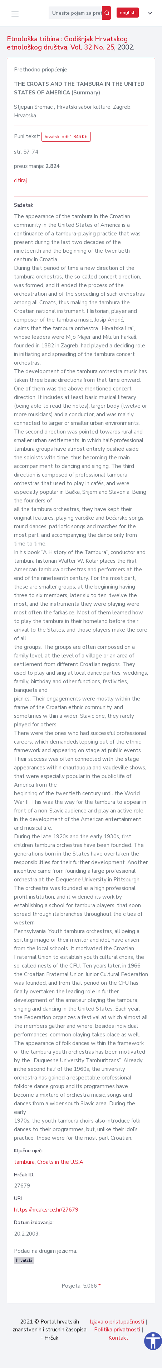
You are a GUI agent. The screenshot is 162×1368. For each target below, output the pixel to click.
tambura (24, 1162)
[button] (148, 13)
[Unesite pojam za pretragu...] (75, 13)
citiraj (20, 180)
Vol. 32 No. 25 (92, 47)
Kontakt (118, 1337)
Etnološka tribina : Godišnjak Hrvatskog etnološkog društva (67, 43)
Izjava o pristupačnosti (117, 1321)
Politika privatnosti (117, 1329)
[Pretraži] (106, 13)
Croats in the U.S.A (60, 1162)
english (128, 12)
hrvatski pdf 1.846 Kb (66, 137)
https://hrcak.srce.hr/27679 (46, 1209)
